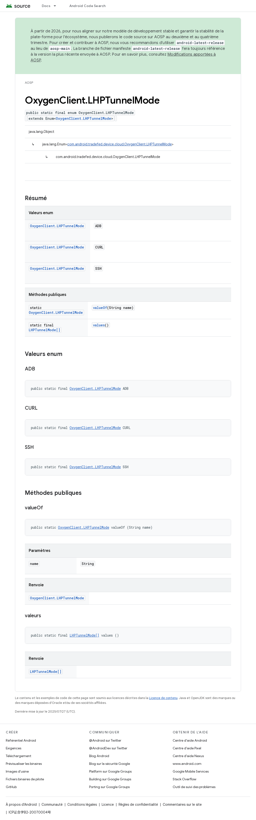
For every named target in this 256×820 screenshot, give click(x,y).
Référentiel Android (21, 740)
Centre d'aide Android (190, 740)
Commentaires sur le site (182, 804)
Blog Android (99, 756)
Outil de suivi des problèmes (194, 787)
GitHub (11, 787)
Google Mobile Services (191, 771)
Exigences (13, 748)
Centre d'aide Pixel (187, 748)
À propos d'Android (21, 804)
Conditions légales (82, 804)
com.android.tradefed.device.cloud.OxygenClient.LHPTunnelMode (119, 144)
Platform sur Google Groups (110, 771)
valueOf (100, 307)
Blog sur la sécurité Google (109, 763)
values (99, 325)
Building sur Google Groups (110, 779)
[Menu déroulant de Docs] (57, 6)
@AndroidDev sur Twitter (108, 748)
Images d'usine (17, 771)
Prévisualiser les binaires (24, 763)
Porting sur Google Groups (109, 787)
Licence (108, 804)
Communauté (52, 804)
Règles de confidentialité (138, 804)
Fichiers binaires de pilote (25, 779)
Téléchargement (18, 756)
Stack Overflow (184, 779)
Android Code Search (87, 6)
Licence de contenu (163, 698)
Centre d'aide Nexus (188, 756)
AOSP (29, 83)
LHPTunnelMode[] (44, 330)
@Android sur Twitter (105, 740)
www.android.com (187, 763)
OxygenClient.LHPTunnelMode (83, 118)
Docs (46, 6)
